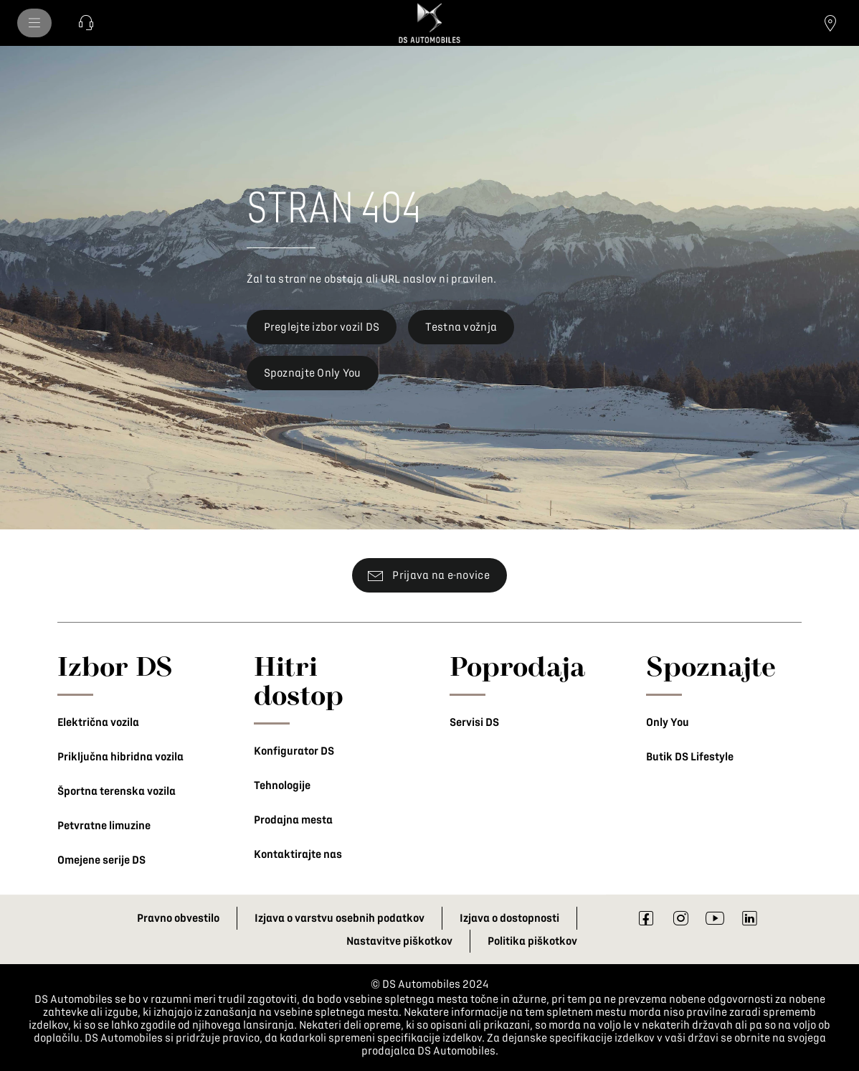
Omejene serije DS (101, 860)
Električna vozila (98, 722)
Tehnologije (282, 785)
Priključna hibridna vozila (120, 756)
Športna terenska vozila (116, 791)
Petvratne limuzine (104, 825)
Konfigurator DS (294, 751)
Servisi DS (474, 722)
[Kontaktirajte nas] (86, 22)
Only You (667, 722)
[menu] (34, 23)
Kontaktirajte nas (298, 854)
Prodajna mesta (293, 819)
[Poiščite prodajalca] (830, 22)
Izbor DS (115, 665)
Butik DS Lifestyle (690, 756)
